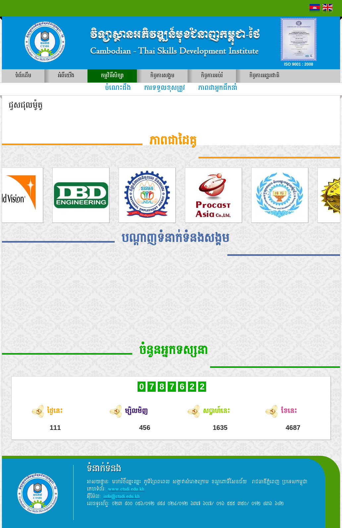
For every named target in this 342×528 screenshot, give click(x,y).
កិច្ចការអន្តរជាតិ (264, 75)
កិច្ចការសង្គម (162, 75)
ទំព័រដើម (23, 75)
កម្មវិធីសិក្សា (112, 75)
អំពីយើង (66, 75)
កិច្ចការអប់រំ (212, 75)
